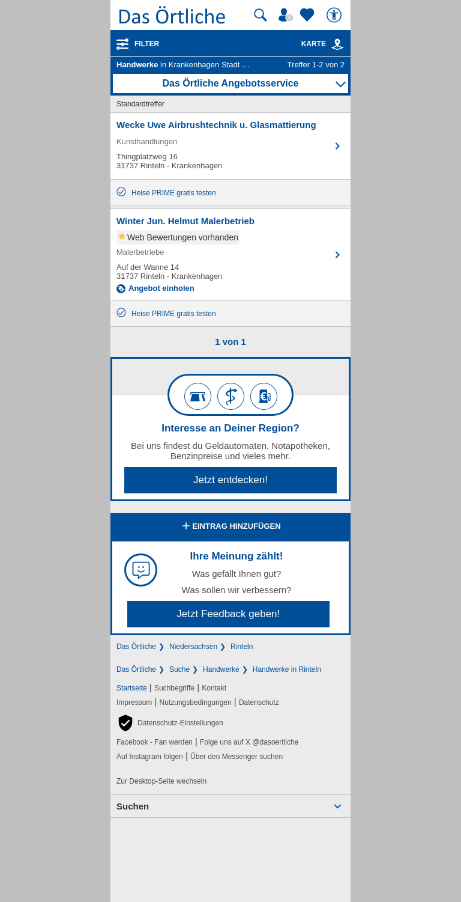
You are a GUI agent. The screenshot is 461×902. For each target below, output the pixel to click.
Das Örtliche (136, 646)
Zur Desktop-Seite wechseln (161, 781)
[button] (169, 723)
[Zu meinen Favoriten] (309, 15)
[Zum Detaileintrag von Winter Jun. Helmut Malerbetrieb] (230, 254)
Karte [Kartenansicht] (323, 44)
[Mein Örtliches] (288, 15)
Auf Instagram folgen (149, 756)
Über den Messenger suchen (236, 756)
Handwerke (221, 669)
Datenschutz (259, 702)
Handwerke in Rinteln (287, 669)
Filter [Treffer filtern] (146, 44)
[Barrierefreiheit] (336, 15)
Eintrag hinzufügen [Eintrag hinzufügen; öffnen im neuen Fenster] (230, 527)
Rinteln (241, 646)
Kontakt (214, 688)
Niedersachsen (193, 646)
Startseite (131, 688)
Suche (179, 669)
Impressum (134, 702)
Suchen (132, 806)
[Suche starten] (261, 15)
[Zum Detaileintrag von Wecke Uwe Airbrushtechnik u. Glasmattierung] (230, 146)
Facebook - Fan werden (154, 742)
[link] (337, 44)
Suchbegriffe (174, 688)
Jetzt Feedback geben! (228, 614)
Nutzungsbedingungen (196, 702)
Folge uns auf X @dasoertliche (249, 742)
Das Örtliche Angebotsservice (230, 83)
